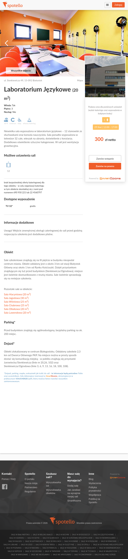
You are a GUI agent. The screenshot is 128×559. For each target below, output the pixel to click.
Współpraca (95, 495)
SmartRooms (74, 500)
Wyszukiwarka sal (53, 484)
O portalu (29, 479)
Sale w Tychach (88, 551)
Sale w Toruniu (71, 551)
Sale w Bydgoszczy (81, 535)
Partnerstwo (31, 487)
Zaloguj (118, 4)
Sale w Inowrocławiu (105, 538)
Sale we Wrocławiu (62, 555)
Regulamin (30, 491)
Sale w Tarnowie (52, 551)
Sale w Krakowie (108, 541)
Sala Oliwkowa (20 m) (16, 308)
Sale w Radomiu (32, 548)
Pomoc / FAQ (9, 479)
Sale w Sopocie (15, 551)
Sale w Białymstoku (20, 535)
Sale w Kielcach (53, 541)
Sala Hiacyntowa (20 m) (17, 294)
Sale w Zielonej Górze (105, 555)
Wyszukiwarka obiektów (53, 492)
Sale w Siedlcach (88, 548)
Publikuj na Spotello (94, 501)
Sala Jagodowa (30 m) (16, 297)
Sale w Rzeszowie (68, 548)
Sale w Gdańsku (16, 538)
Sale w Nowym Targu (45, 545)
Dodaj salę (72, 485)
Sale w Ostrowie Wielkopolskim (108, 545)
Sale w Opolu (83, 545)
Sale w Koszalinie (89, 541)
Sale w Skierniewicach (109, 548)
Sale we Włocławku (40, 555)
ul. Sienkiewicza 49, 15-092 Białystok (23, 80)
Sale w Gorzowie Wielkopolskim (77, 538)
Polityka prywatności (95, 489)
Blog (91, 479)
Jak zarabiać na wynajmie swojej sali (73, 493)
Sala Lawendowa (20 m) (17, 312)
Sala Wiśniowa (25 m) (16, 301)
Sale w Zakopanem (83, 555)
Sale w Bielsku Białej (43, 535)
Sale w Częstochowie (104, 535)
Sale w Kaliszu (15, 541)
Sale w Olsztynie (66, 545)
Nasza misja (31, 483)
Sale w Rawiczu (49, 548)
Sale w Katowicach (34, 541)
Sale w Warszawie (19, 555)
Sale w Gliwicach (50, 538)
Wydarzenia (95, 483)
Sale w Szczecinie (33, 551)
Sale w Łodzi (26, 545)
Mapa (80, 80)
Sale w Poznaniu (14, 548)
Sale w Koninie (71, 541)
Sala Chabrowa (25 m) (16, 305)
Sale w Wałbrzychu (108, 551)
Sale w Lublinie (11, 545)
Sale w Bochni (62, 535)
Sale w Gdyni (34, 538)
